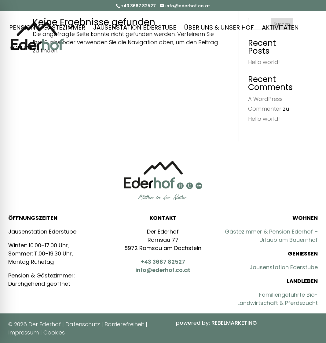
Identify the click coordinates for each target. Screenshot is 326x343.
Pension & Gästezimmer (47, 28)
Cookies (54, 332)
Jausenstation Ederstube (134, 28)
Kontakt (23, 49)
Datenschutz (82, 324)
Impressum (23, 332)
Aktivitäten (280, 28)
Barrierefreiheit (124, 324)
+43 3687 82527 (138, 6)
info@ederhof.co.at (162, 270)
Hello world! (264, 119)
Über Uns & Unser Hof (219, 28)
